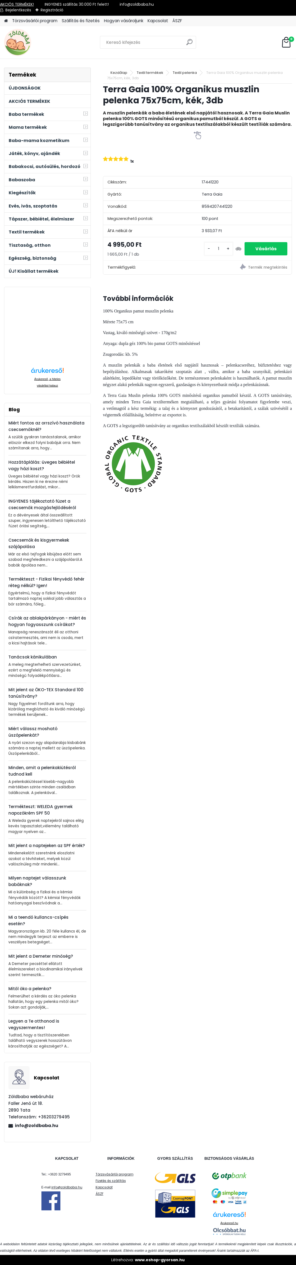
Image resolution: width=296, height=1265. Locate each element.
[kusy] (218, 248)
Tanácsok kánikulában (32, 657)
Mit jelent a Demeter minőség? (40, 956)
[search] (189, 44)
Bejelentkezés (18, 10)
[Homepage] (6, 21)
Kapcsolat (158, 21)
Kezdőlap (118, 72)
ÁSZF (177, 21)
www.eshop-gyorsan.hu (160, 1260)
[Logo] (41, 42)
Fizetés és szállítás (111, 1180)
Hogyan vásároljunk (123, 21)
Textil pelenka (185, 72)
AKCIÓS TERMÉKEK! (17, 4)
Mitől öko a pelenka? (29, 988)
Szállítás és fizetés (81, 21)
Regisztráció (52, 10)
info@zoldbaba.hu (36, 1125)
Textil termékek (150, 72)
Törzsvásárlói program (34, 21)
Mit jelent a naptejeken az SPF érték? (46, 845)
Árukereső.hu (229, 1223)
